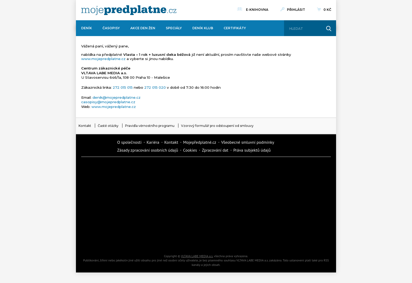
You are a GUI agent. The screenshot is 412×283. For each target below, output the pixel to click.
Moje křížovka (235, 167)
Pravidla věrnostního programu (149, 126)
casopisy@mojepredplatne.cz (108, 102)
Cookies (190, 150)
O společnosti (129, 142)
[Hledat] (305, 28)
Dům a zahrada (279, 167)
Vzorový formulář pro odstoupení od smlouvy (217, 126)
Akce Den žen (142, 28)
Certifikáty (235, 28)
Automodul (101, 241)
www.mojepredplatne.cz (103, 59)
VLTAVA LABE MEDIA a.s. (197, 256)
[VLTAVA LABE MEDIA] (128, 10)
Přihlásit (296, 9)
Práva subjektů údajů (252, 150)
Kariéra (153, 142)
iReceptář (235, 186)
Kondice (101, 186)
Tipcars (279, 186)
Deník (86, 28)
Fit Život (190, 167)
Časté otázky (108, 126)
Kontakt (85, 126)
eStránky (279, 204)
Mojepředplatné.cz (199, 142)
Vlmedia (97, 146)
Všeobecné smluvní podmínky (247, 142)
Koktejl (235, 241)
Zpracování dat (215, 150)
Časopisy (111, 28)
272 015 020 (155, 87)
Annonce (190, 204)
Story (235, 204)
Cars (101, 223)
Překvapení (190, 223)
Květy (145, 204)
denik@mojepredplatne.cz (116, 97)
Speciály (174, 28)
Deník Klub (202, 28)
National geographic (235, 223)
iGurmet (145, 223)
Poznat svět (145, 241)
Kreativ (279, 223)
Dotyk (145, 167)
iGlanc (190, 241)
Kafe (190, 186)
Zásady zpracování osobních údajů (147, 150)
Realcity (145, 186)
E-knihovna (257, 9)
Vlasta (101, 204)
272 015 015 (123, 87)
